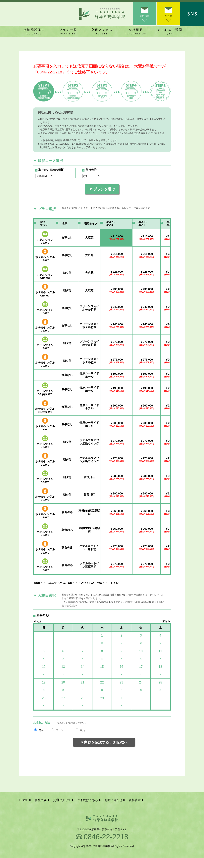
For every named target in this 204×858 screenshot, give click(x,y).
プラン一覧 (68, 31)
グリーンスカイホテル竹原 (89, 308)
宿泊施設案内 (34, 31)
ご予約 (168, 16)
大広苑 (89, 237)
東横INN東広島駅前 (89, 512)
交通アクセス (102, 31)
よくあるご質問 (170, 31)
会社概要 (136, 31)
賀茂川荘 (89, 477)
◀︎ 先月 (37, 621)
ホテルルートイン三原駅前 (89, 547)
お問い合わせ (113, 800)
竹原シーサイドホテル (89, 375)
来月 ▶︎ (166, 621)
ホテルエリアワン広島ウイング (89, 442)
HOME (23, 800)
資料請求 (144, 16)
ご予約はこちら (87, 800)
